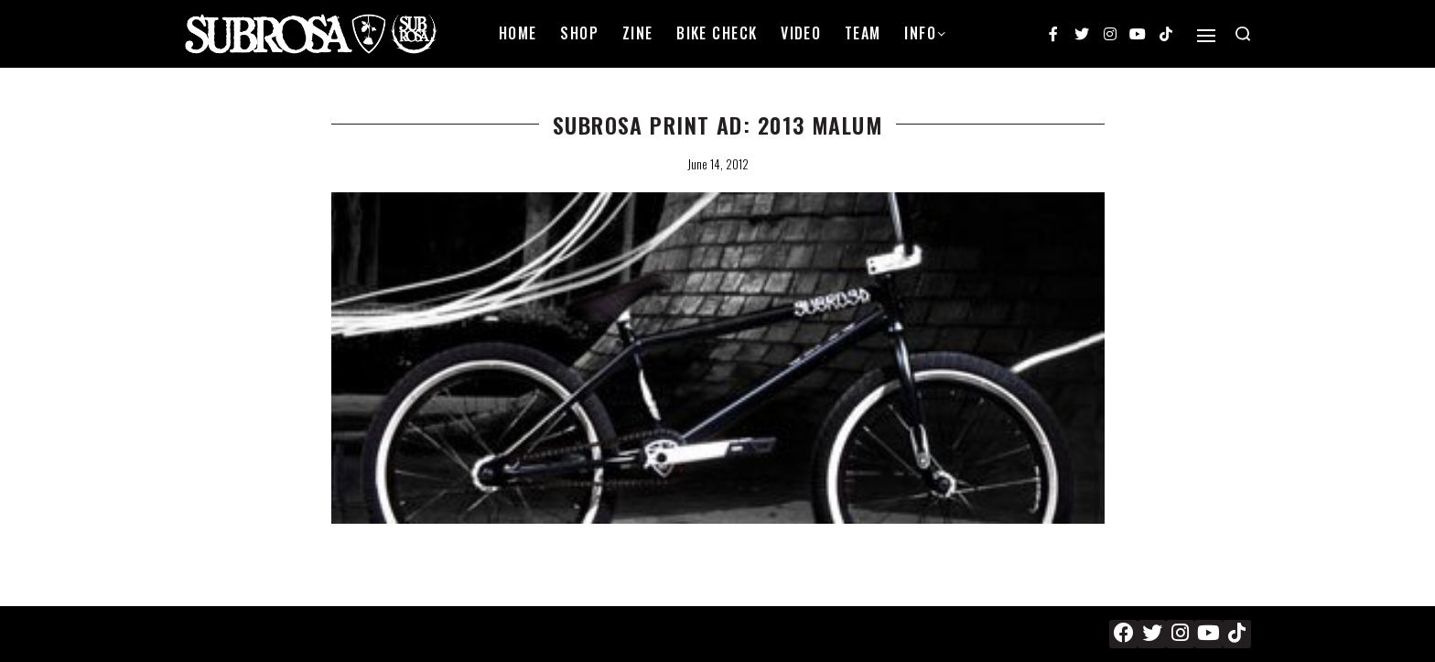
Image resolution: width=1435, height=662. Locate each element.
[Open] (1206, 35)
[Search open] (1243, 34)
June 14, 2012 (718, 164)
